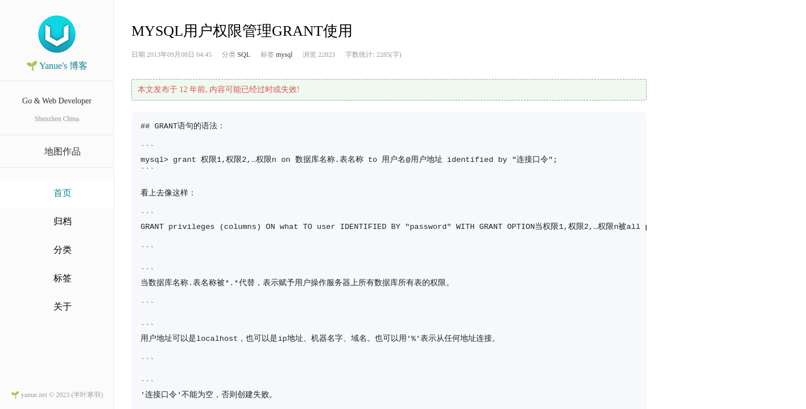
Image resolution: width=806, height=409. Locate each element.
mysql (284, 55)
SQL (243, 55)
